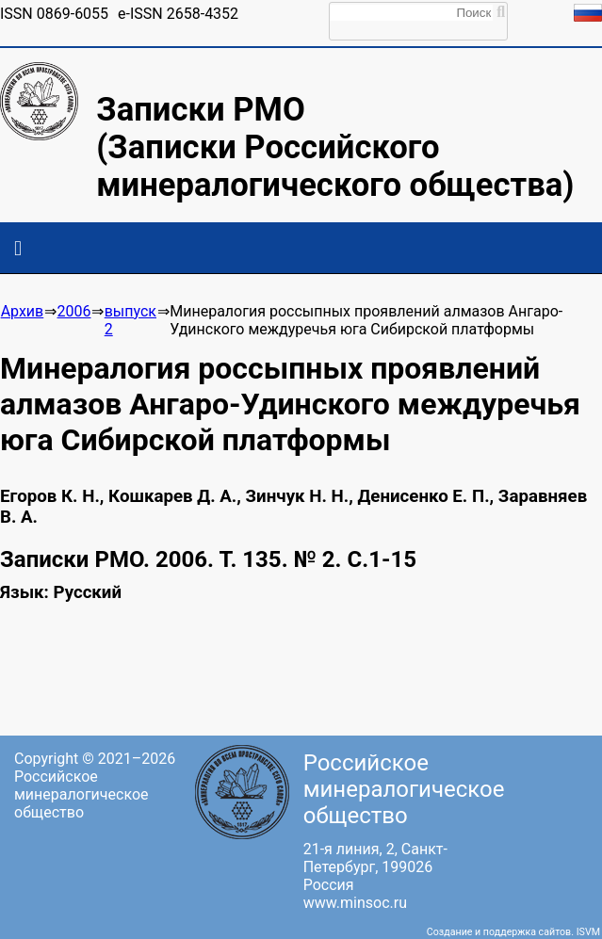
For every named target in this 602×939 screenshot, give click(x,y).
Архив (22, 311)
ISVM (588, 932)
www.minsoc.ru (355, 903)
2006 (74, 311)
